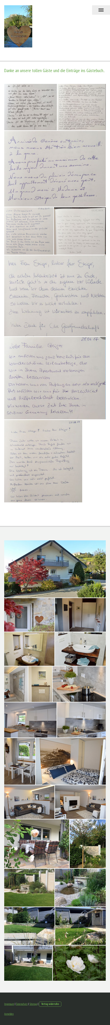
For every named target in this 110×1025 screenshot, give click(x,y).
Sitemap (33, 1004)
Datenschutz (22, 1004)
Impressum (9, 1004)
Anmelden (9, 1014)
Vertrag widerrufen (50, 1004)
